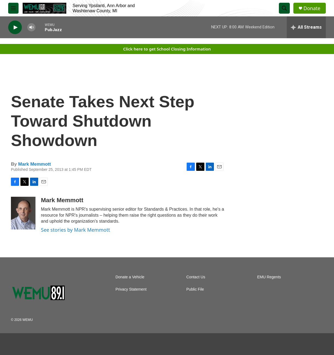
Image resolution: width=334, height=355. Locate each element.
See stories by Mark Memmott (75, 229)
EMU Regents (269, 277)
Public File (195, 289)
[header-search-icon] (284, 8)
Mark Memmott (34, 164)
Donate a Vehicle (129, 277)
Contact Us (195, 277)
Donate (311, 8)
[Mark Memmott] (23, 213)
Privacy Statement (131, 289)
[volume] (31, 27)
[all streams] (306, 27)
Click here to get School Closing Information (167, 49)
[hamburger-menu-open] (13, 8)
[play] (15, 27)
